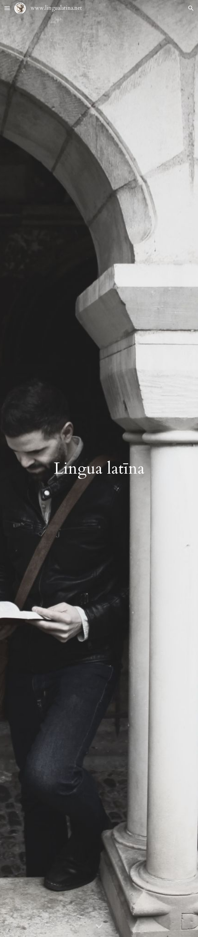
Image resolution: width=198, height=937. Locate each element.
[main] (99, 468)
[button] (7, 8)
